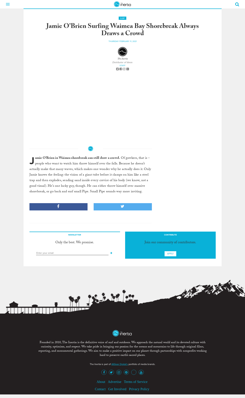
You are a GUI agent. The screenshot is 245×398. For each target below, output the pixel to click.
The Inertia (123, 59)
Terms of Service (136, 382)
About (101, 382)
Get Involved (117, 389)
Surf (122, 18)
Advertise (114, 382)
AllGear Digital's (119, 364)
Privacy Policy (139, 389)
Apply (170, 253)
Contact (100, 389)
